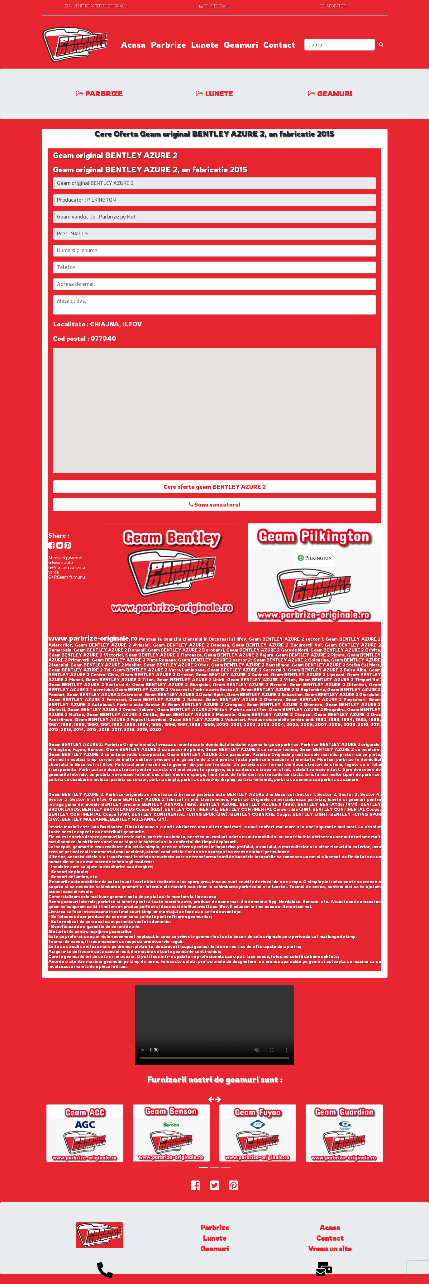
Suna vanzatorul (214, 504)
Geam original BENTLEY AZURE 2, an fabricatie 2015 (150, 169)
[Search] (339, 44)
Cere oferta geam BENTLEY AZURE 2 (215, 486)
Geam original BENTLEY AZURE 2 (115, 155)
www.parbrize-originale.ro (93, 638)
